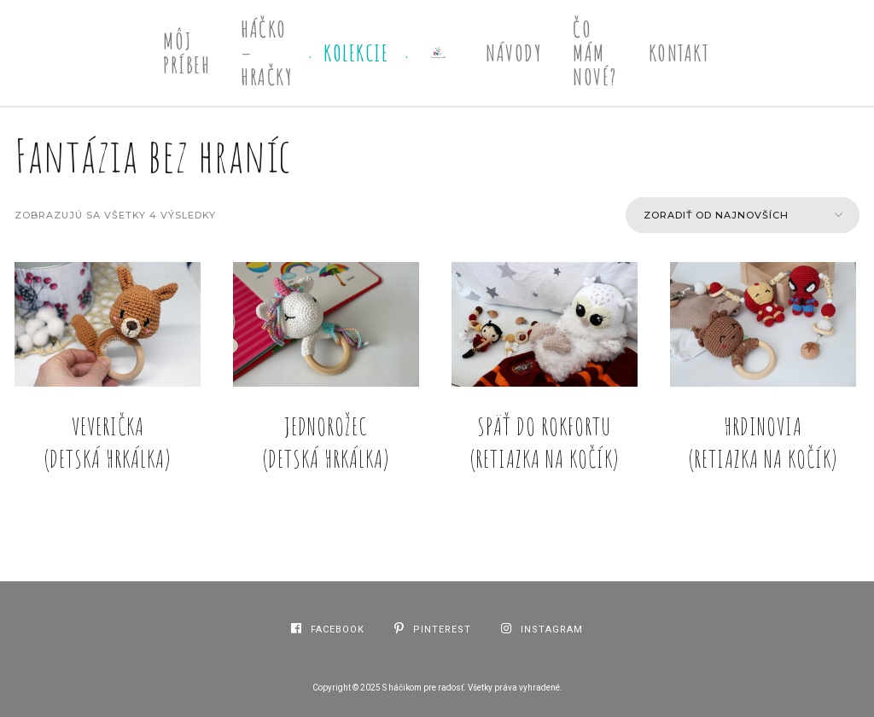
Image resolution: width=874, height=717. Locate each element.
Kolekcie (355, 53)
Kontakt (679, 53)
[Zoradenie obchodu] (742, 215)
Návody (514, 53)
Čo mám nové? (595, 52)
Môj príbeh (186, 53)
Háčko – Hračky (267, 52)
